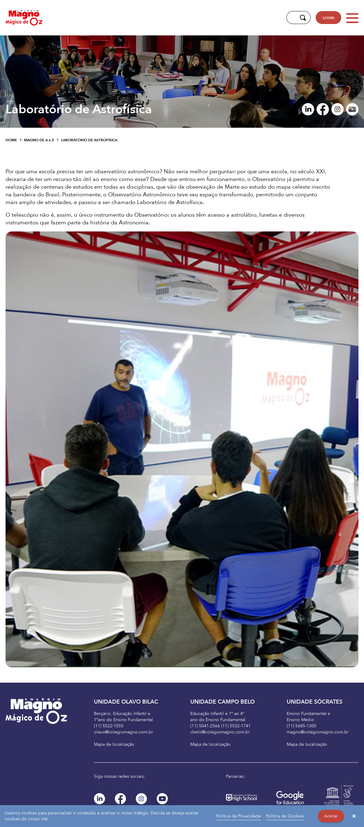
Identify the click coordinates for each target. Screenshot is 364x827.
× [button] (354, 816)
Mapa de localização (114, 744)
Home (11, 140)
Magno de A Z (39, 140)
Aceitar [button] (331, 816)
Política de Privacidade (238, 816)
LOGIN (328, 17)
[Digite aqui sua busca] (291, 17)
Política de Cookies (285, 816)
